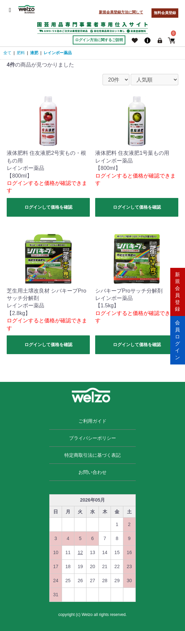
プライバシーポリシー (92, 438)
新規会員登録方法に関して (121, 12)
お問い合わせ (92, 472)
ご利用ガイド (92, 421)
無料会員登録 (165, 13)
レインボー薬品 (58, 52)
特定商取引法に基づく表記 (92, 455)
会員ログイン (177, 339)
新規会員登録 (177, 291)
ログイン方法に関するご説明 (99, 40)
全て (7, 52)
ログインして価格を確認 (48, 207)
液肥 (34, 52)
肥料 (21, 52)
